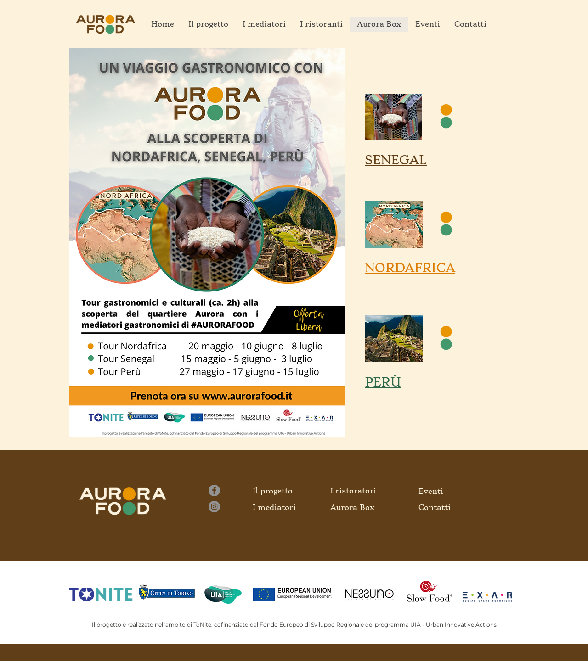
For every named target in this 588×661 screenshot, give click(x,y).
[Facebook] (214, 490)
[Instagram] (214, 506)
